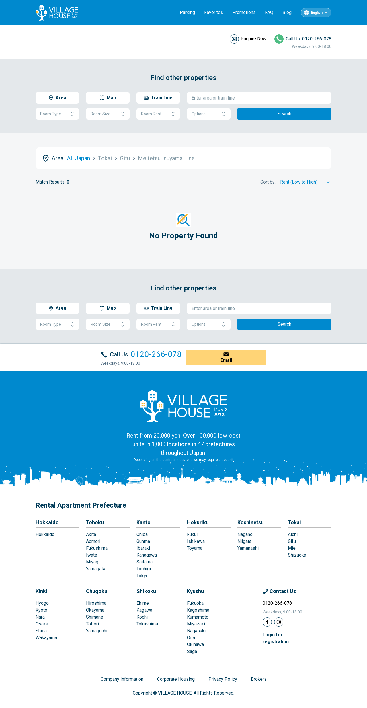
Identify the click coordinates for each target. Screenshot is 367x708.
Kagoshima (198, 610)
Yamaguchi (96, 630)
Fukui (192, 534)
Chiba (142, 534)
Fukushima (97, 548)
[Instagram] (278, 622)
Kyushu (195, 591)
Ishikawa (196, 541)
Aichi (293, 534)
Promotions (244, 12)
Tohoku (95, 522)
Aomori (93, 541)
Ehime (142, 603)
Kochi (142, 617)
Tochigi (143, 569)
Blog (287, 12)
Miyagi (92, 562)
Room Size (108, 114)
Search (284, 113)
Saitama (144, 562)
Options (209, 114)
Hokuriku (198, 522)
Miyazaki (196, 624)
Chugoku (96, 591)
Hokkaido (47, 522)
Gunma (143, 541)
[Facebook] (267, 622)
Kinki (41, 591)
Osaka (42, 624)
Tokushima (147, 624)
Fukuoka (195, 603)
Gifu (292, 541)
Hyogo (42, 603)
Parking (187, 12)
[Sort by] (305, 182)
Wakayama (46, 637)
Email (226, 360)
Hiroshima (96, 603)
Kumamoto (197, 617)
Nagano (245, 534)
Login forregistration (276, 638)
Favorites (213, 12)
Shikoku (146, 591)
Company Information (122, 679)
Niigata (244, 541)
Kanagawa (146, 555)
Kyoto (41, 610)
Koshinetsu (250, 522)
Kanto (143, 522)
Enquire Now (253, 38)
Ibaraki (143, 548)
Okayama (95, 610)
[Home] (183, 405)
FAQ (269, 12)
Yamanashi (248, 548)
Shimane (94, 617)
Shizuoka (297, 555)
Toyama (194, 548)
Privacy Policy (222, 679)
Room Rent (158, 114)
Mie (292, 548)
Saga (192, 651)
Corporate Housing (176, 679)
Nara (40, 617)
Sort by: (268, 182)
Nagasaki (196, 630)
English (317, 13)
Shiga (41, 630)
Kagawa (144, 610)
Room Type (57, 114)
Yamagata (95, 569)
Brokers (259, 679)
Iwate (91, 555)
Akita (91, 534)
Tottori (92, 624)
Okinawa (195, 644)
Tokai (294, 522)
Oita (191, 637)
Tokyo (142, 575)
